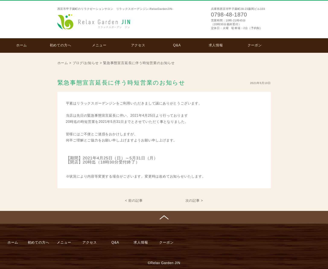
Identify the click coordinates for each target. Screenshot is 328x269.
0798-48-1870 (229, 15)
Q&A (177, 45)
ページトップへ (164, 217)
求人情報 (216, 45)
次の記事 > (194, 200)
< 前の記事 (134, 200)
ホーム (21, 45)
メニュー (99, 45)
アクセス (138, 45)
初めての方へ (60, 45)
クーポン (255, 45)
